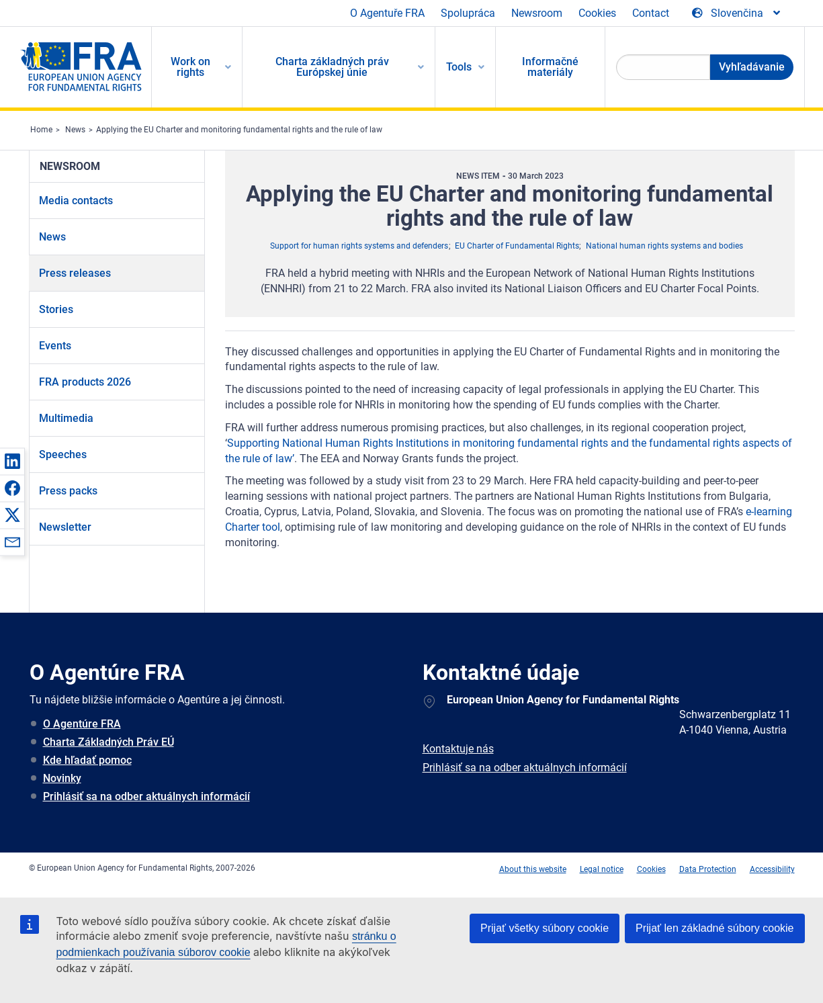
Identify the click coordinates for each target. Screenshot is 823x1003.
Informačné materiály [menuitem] (550, 67)
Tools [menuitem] (459, 66)
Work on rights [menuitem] (190, 67)
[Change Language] (737, 13)
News (75, 129)
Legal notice (601, 869)
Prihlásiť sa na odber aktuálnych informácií (146, 796)
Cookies (597, 13)
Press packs (68, 490)
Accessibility (772, 869)
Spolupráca (468, 13)
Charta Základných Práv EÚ (108, 742)
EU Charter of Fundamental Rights (517, 246)
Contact (650, 13)
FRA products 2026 (85, 382)
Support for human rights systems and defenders (359, 246)
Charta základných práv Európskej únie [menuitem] (332, 67)
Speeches (63, 454)
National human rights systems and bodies (664, 246)
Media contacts (76, 200)
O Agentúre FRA (82, 723)
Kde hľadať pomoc (87, 760)
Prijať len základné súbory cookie (714, 928)
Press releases (75, 273)
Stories (56, 309)
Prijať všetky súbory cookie (544, 928)
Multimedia (66, 418)
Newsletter (65, 527)
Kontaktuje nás (458, 748)
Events (55, 345)
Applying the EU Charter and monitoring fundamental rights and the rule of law (239, 129)
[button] (12, 460)
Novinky (62, 778)
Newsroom (536, 13)
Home (41, 129)
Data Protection (707, 869)
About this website (532, 869)
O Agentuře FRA (387, 13)
